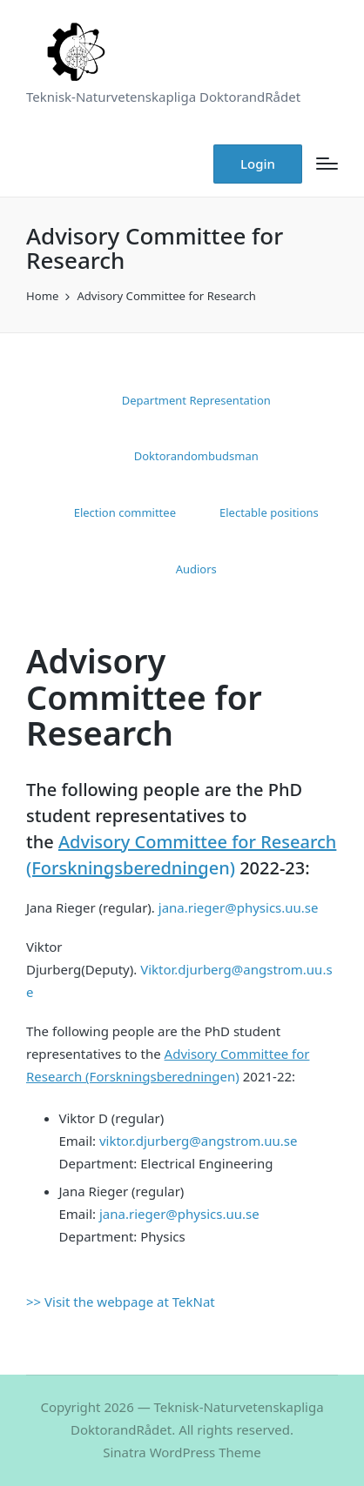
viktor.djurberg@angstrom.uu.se (198, 1140)
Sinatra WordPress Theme (182, 1452)
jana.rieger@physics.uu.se (238, 907)
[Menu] (327, 163)
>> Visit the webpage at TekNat (120, 1301)
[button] (257, 164)
